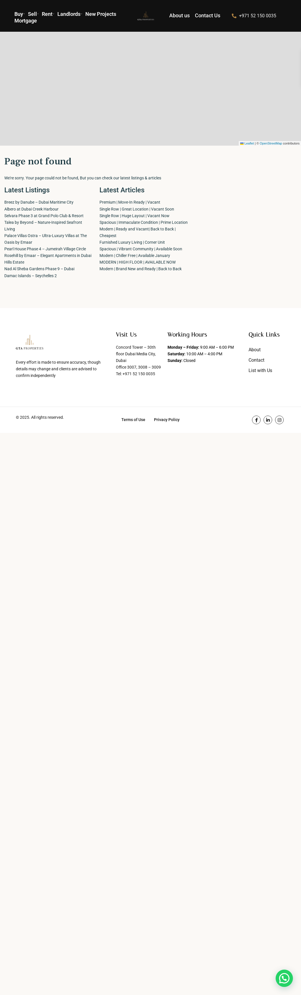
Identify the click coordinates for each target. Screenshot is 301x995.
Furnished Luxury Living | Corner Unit (132, 242)
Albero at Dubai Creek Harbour (31, 209)
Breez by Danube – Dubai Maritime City (39, 202)
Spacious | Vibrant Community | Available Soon (140, 249)
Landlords (69, 14)
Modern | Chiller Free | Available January (134, 255)
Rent (48, 14)
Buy (19, 14)
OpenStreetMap (271, 143)
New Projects (100, 14)
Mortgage (25, 21)
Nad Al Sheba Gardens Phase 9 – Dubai (39, 268)
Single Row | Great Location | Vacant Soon (136, 209)
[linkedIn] (268, 420)
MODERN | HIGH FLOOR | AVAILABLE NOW (137, 262)
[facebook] (256, 420)
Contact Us (207, 15)
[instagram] (279, 420)
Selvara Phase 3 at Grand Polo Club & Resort (44, 215)
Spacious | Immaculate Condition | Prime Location (143, 222)
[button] (284, 978)
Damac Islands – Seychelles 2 (30, 275)
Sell (33, 14)
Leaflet (247, 143)
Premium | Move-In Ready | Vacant (129, 202)
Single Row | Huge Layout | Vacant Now (134, 215)
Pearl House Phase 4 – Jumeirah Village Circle (45, 249)
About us (179, 15)
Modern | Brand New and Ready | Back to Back (140, 268)
